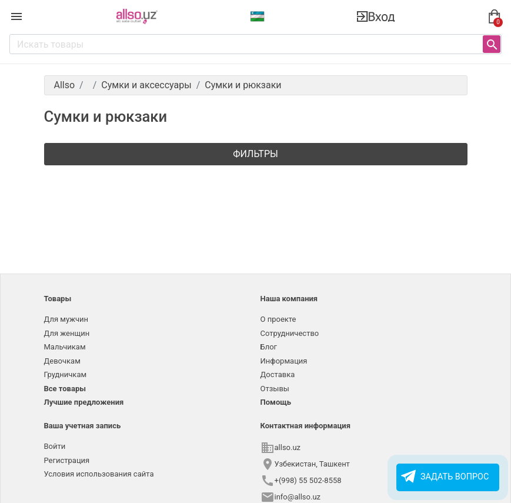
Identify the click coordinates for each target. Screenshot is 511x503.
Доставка (277, 374)
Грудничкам (65, 374)
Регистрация (67, 460)
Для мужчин (66, 319)
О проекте (278, 319)
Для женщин (67, 333)
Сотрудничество (289, 333)
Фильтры (255, 153)
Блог (269, 346)
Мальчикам (65, 346)
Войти (55, 446)
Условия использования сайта (99, 473)
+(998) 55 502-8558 (308, 480)
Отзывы (274, 388)
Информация (284, 361)
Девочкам (62, 361)
